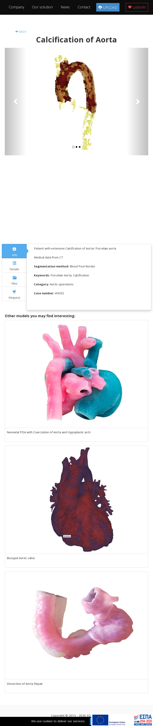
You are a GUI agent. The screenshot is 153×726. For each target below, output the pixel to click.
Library (137, 7)
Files (14, 280)
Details (14, 266)
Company (16, 7)
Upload (107, 7)
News (65, 7)
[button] (15, 101)
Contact (84, 7)
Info (14, 252)
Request (14, 294)
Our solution (42, 7)
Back (20, 31)
